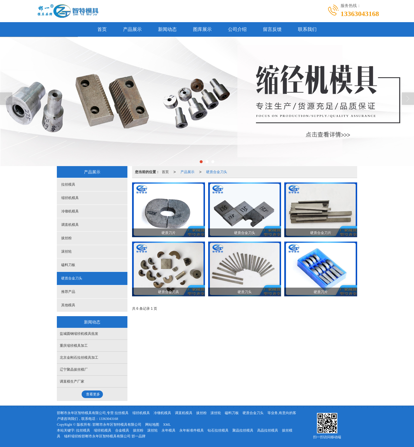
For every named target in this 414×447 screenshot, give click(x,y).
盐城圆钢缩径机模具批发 (79, 334)
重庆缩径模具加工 (74, 346)
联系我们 (307, 29)
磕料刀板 (68, 265)
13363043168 (108, 419)
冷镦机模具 (70, 211)
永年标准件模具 (191, 430)
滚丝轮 (66, 251)
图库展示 (202, 29)
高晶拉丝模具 (267, 430)
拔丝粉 (66, 238)
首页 (102, 29)
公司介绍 (237, 29)
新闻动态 (167, 29)
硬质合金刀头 (216, 172)
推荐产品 (68, 292)
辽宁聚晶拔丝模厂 (74, 369)
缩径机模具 (70, 198)
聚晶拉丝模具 (242, 430)
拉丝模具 (68, 184)
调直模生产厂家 (72, 381)
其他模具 (68, 305)
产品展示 (132, 29)
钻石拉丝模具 (218, 430)
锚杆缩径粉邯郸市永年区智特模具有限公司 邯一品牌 (104, 436)
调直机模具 (70, 225)
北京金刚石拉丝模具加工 (79, 358)
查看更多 (93, 394)
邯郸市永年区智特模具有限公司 (116, 425)
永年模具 (169, 430)
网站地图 (152, 425)
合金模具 (122, 430)
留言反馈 (272, 29)
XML (167, 425)
